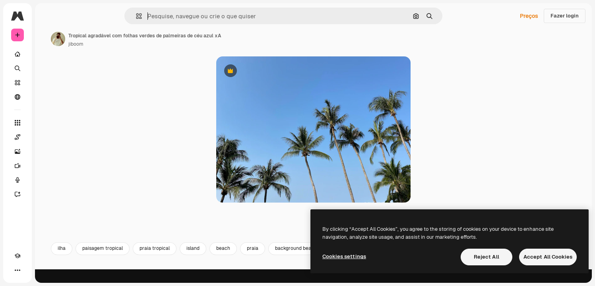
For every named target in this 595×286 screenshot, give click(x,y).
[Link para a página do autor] (118, 39)
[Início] (47, 54)
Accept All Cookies (547, 256)
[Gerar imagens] (47, 151)
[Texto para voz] (47, 180)
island (253, 261)
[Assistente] (47, 194)
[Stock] (47, 82)
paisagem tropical (163, 261)
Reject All (486, 256)
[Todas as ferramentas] (47, 122)
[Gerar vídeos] (47, 165)
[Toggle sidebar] (78, 16)
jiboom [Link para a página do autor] (136, 44)
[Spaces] (47, 137)
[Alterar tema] (31, 270)
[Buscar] (47, 68)
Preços (529, 15)
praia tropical (215, 261)
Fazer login (564, 15)
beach (284, 261)
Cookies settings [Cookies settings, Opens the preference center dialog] (344, 256)
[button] (166, 16)
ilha (122, 261)
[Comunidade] (47, 97)
